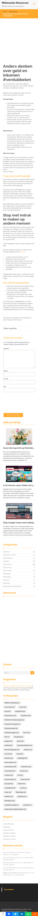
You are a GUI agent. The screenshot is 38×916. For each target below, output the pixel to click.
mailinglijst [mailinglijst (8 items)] (22, 758)
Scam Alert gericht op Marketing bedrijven (19, 448)
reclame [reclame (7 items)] (24, 771)
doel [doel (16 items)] (7, 711)
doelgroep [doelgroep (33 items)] (20, 711)
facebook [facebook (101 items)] (26, 715)
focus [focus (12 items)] (26, 732)
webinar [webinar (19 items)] (9, 796)
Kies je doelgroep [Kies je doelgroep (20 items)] (12, 749)
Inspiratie (6, 561)
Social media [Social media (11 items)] (10, 779)
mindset (30, 86)
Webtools (6, 580)
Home (5, 12)
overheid (6, 88)
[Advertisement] (19, 38)
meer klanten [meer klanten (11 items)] (10, 762)
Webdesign (7, 574)
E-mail (6, 379)
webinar (21, 88)
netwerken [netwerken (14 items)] (26, 766)
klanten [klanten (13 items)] (28, 749)
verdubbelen (13, 88)
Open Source (7, 567)
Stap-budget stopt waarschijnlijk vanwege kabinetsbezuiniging (19, 522)
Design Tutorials (8, 830)
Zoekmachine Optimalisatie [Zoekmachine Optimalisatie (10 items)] (15, 809)
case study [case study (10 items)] (10, 707)
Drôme (22, 252)
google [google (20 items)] (8, 741)
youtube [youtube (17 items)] (27, 805)
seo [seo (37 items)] (20, 775)
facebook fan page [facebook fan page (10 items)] (12, 724)
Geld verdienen (8, 558)
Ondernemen (13, 12)
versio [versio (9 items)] (23, 788)
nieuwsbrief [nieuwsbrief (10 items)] (10, 771)
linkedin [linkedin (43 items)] (9, 758)
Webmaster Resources (15, 2)
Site (5, 386)
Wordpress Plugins (9, 833)
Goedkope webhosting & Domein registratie (17, 686)
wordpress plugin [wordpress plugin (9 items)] (11, 805)
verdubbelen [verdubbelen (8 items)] (10, 788)
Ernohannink (9, 84)
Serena (5, 852)
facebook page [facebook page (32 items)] (11, 728)
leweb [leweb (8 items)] (20, 754)
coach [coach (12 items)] (22, 707)
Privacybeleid (8, 889)
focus (17, 86)
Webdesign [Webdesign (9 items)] (21, 792)
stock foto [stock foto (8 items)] (25, 779)
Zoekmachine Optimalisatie (12, 586)
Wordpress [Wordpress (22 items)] (10, 801)
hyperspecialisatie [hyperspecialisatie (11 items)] (24, 745)
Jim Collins (23, 86)
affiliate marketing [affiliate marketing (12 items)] (12, 703)
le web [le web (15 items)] (8, 754)
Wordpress (6, 583)
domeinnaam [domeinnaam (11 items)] (10, 715)
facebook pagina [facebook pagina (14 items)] (12, 732)
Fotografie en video (9, 555)
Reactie (7, 348)
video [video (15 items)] (8, 792)
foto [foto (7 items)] (7, 737)
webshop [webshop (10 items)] (22, 796)
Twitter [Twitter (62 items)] (21, 784)
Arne (4, 857)
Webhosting (7, 577)
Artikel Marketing (8, 824)
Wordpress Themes (9, 836)
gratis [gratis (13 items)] (20, 741)
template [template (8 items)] (9, 784)
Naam (6, 371)
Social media (7, 571)
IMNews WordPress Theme (18, 911)
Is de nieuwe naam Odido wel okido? (19, 485)
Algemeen (6, 552)
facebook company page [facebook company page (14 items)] (14, 720)
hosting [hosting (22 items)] (8, 745)
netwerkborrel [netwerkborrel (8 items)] (10, 766)
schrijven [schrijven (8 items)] (9, 775)
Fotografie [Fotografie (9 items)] (18, 737)
